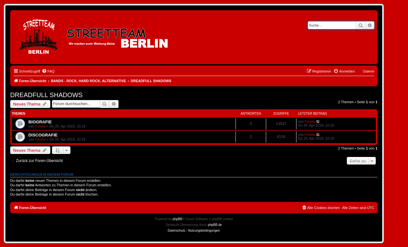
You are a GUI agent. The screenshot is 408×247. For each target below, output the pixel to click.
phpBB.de (215, 225)
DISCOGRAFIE (43, 135)
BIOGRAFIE (40, 122)
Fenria (40, 126)
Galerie (368, 71)
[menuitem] (48, 71)
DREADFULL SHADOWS (46, 94)
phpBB (177, 219)
